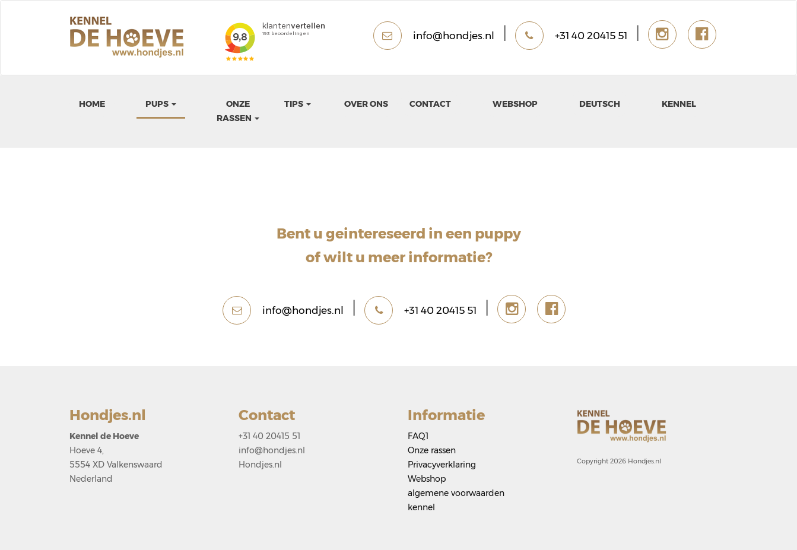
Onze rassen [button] (238, 110)
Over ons (366, 103)
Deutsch (599, 103)
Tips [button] (297, 103)
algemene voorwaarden (456, 493)
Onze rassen (432, 450)
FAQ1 (418, 436)
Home (92, 103)
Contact (430, 103)
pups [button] (160, 103)
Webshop (515, 103)
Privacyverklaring (442, 464)
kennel (679, 103)
